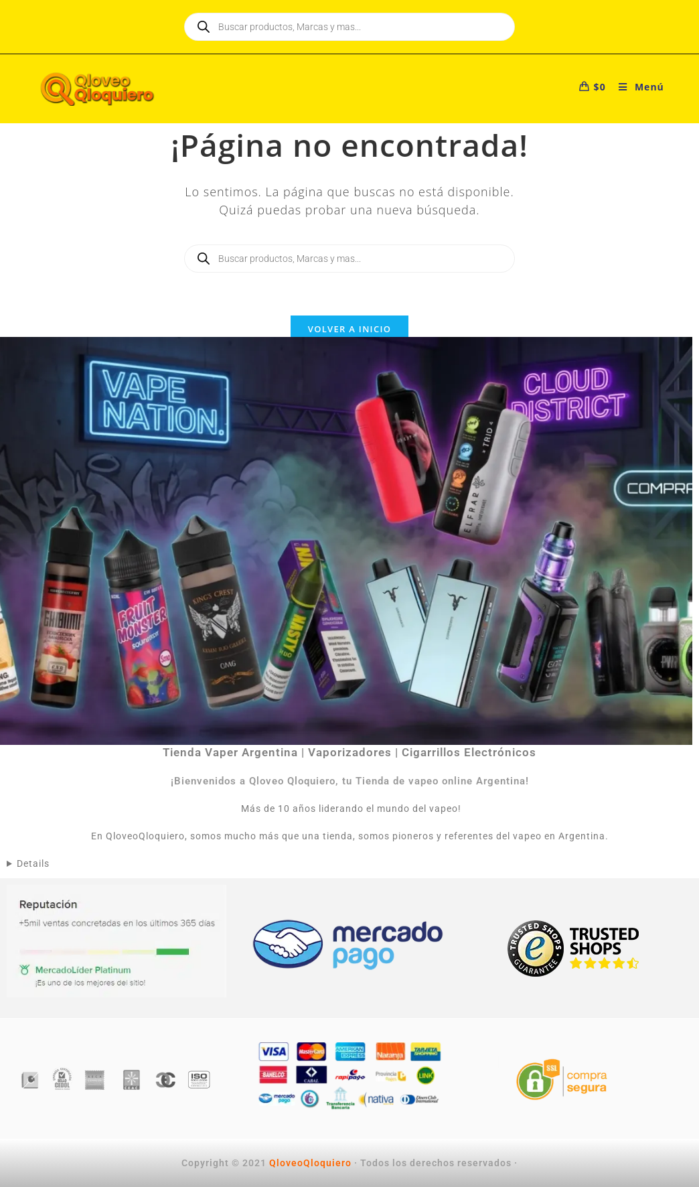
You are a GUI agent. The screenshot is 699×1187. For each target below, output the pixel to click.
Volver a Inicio (349, 329)
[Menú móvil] (636, 86)
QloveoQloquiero (310, 1163)
